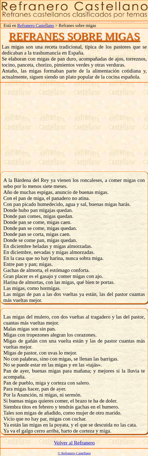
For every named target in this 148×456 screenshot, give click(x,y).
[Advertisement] (74, 126)
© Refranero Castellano (74, 453)
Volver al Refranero (74, 443)
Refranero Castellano (35, 25)
